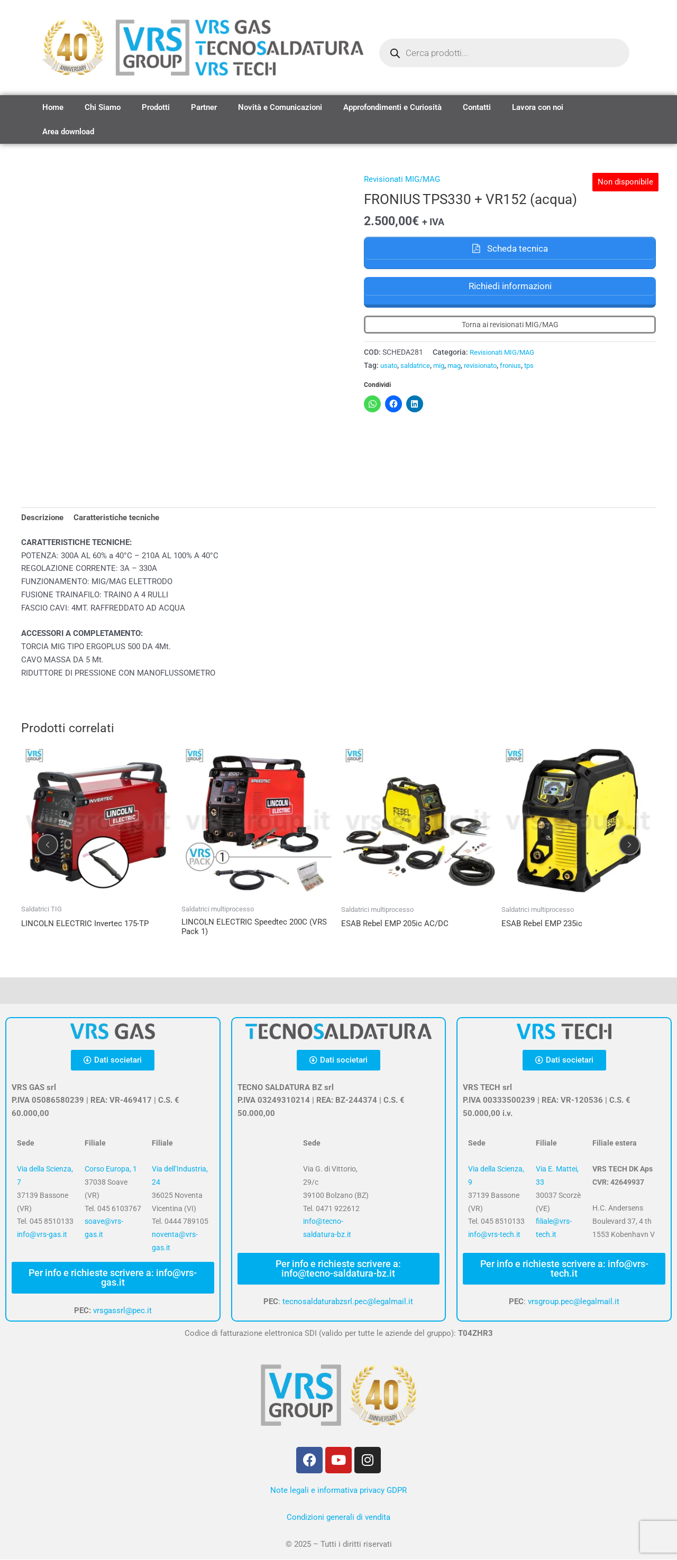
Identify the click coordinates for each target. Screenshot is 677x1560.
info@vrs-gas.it (42, 1235)
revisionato (489, 365)
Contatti (477, 107)
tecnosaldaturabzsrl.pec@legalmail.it (347, 1302)
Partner (204, 107)
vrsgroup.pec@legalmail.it (573, 1302)
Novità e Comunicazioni (280, 107)
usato (389, 365)
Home (52, 107)
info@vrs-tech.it (494, 1235)
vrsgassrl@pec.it (122, 1311)
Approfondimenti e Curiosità (392, 107)
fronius (522, 365)
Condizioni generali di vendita (338, 1517)
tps (542, 365)
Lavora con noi (537, 107)
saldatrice (418, 365)
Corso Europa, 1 (111, 1169)
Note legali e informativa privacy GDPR (338, 1491)
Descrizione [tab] (42, 517)
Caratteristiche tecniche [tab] (116, 517)
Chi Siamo (103, 107)
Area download (68, 131)
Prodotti (156, 107)
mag (460, 365)
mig (444, 365)
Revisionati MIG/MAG (402, 179)
